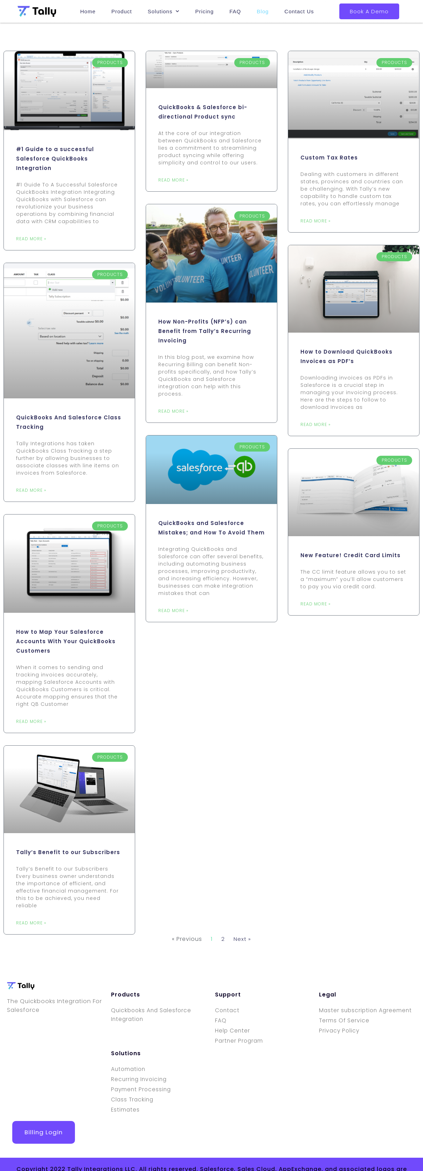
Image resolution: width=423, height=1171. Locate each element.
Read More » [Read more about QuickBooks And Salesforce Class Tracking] (31, 490)
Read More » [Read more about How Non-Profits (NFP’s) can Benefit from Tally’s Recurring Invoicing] (173, 411)
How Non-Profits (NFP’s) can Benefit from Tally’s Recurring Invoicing (204, 331)
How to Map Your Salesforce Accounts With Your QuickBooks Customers (66, 641)
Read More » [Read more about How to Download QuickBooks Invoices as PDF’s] (315, 424)
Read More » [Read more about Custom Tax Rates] (315, 221)
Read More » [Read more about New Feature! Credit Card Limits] (315, 604)
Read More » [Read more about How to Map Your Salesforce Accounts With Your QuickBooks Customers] (31, 721)
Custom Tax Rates (329, 157)
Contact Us (299, 10)
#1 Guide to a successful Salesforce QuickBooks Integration (55, 159)
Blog (263, 10)
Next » (242, 939)
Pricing (204, 10)
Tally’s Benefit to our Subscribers (68, 852)
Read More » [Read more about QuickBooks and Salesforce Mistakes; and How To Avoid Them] (173, 610)
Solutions (164, 10)
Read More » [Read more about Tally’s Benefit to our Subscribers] (31, 923)
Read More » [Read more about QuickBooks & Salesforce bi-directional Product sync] (173, 180)
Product (121, 10)
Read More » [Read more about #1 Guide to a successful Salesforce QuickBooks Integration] (31, 239)
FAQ (235, 10)
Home (88, 10)
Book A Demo (369, 11)
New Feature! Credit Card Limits (350, 555)
